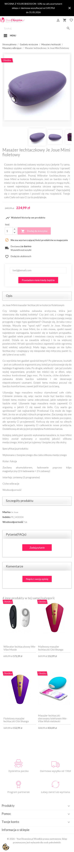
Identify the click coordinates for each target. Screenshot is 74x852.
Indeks (6, 516)
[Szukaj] (37, 28)
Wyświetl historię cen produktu (25, 218)
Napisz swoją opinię (37, 578)
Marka (6, 512)
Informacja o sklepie (15, 830)
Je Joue (14, 512)
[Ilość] (9, 231)
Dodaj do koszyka (34, 231)
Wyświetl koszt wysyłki (21, 250)
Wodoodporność (12, 521)
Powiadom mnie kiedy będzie (38, 280)
